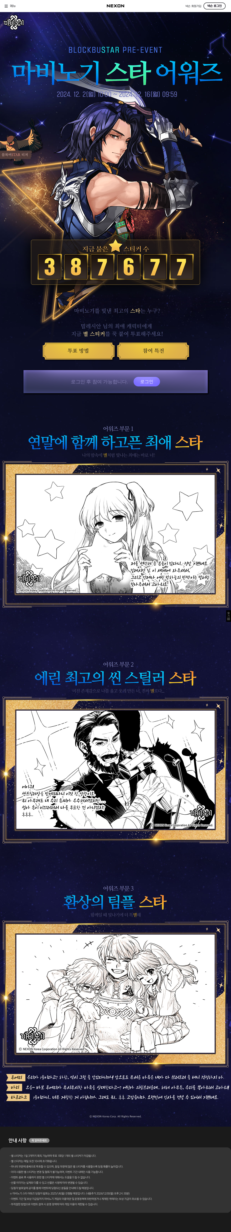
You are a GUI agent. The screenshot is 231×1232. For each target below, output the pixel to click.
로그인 (146, 381)
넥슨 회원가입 (193, 6)
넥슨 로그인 (214, 6)
